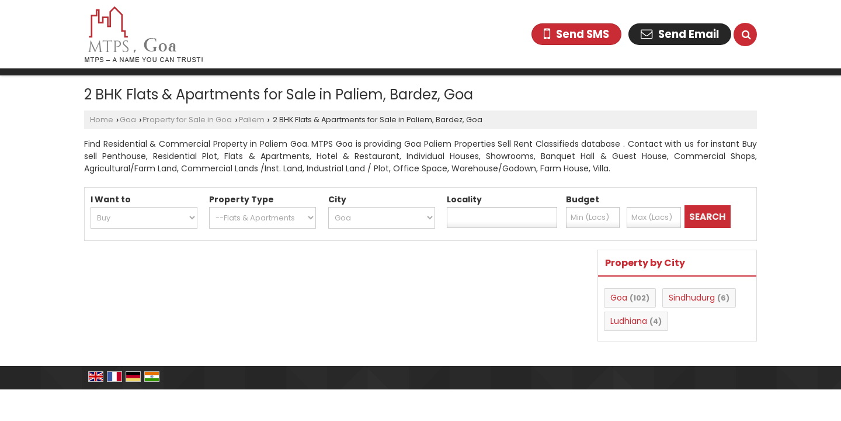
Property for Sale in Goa (187, 120)
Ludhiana (628, 321)
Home (101, 120)
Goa (128, 120)
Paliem (252, 120)
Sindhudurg (692, 297)
